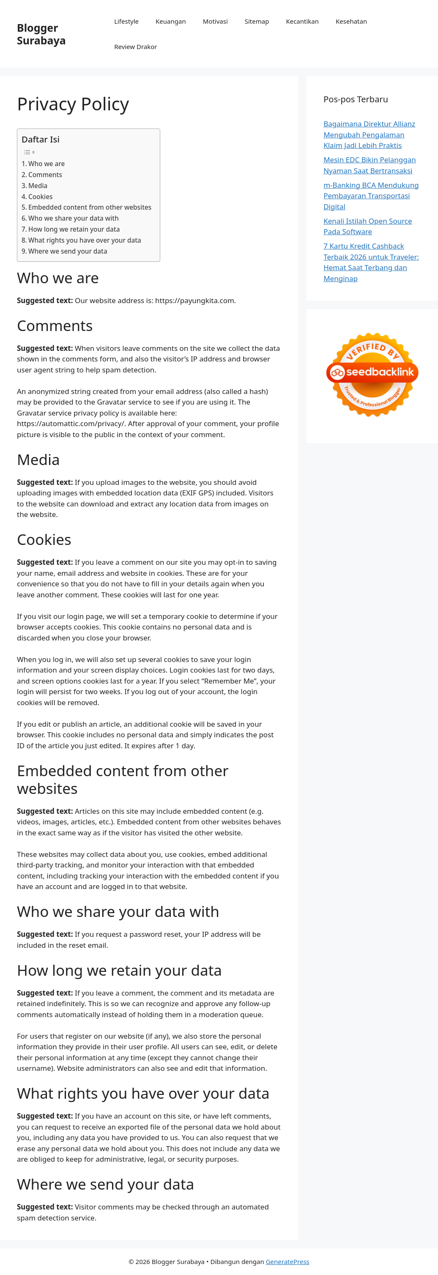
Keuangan (171, 21)
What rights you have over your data (84, 240)
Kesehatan (351, 21)
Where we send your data (67, 251)
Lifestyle (126, 21)
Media (37, 185)
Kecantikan (302, 21)
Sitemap (257, 21)
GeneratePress (287, 1261)
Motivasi (215, 21)
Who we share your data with (73, 218)
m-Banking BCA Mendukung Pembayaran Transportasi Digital (371, 195)
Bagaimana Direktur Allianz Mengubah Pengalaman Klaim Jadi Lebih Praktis (369, 134)
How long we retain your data (74, 229)
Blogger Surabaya (41, 33)
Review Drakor (135, 46)
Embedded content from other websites (89, 207)
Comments (45, 174)
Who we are (46, 163)
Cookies (40, 196)
